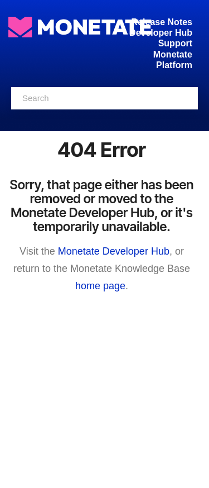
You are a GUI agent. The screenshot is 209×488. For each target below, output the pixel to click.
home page (100, 285)
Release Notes (162, 22)
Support (175, 43)
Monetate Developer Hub (113, 251)
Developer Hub (160, 32)
